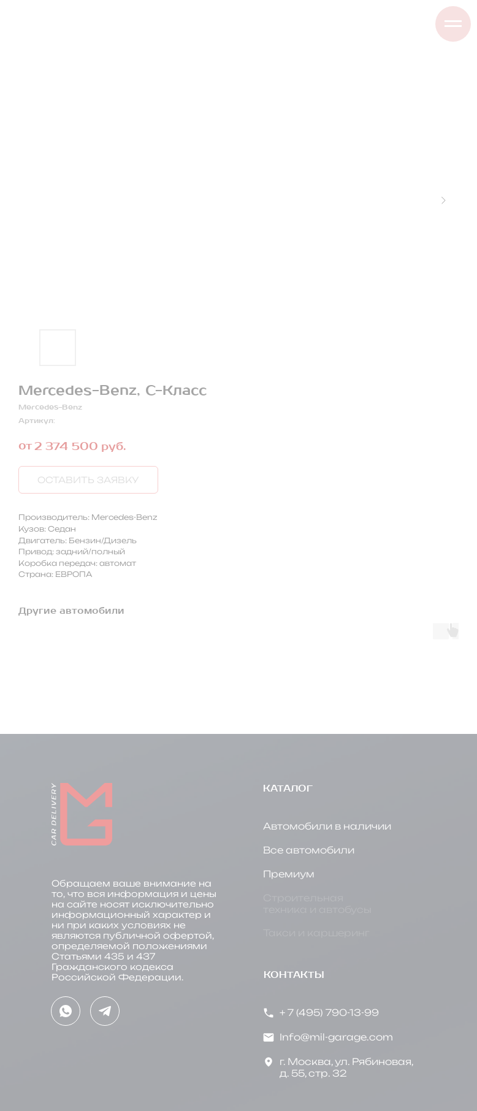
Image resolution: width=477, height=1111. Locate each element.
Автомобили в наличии (327, 826)
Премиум (289, 874)
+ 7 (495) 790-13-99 (329, 1012)
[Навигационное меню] (453, 24)
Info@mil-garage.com (336, 1037)
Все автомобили (308, 850)
